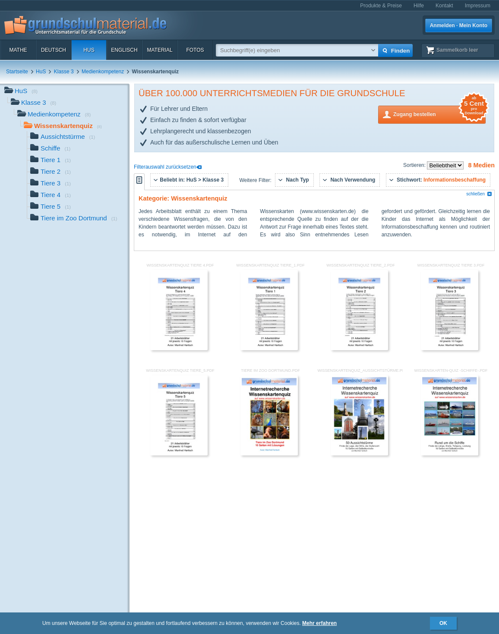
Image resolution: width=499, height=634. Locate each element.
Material (159, 50)
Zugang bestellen (439, 114)
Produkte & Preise (381, 6)
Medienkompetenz (103, 72)
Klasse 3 (64, 72)
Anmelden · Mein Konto (458, 25)
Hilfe (419, 6)
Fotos (195, 50)
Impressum (477, 6)
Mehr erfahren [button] (319, 623)
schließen (479, 193)
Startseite (17, 72)
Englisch (124, 50)
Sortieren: (415, 165)
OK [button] (443, 623)
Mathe (18, 50)
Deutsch (53, 50)
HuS (88, 50)
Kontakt (444, 6)
